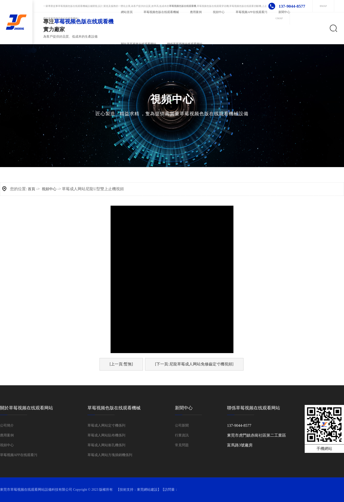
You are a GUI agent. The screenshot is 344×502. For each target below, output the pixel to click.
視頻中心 (49, 189)
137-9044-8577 (239, 425)
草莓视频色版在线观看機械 (72, 6)
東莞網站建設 (147, 489)
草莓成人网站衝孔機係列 (106, 445)
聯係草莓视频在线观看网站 (253, 407)
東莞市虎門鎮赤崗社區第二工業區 (256, 435)
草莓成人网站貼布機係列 (106, 435)
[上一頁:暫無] (121, 364)
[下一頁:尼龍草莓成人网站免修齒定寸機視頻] (194, 364)
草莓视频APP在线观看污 (18, 455)
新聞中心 (184, 407)
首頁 (31, 189)
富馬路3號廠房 (240, 445)
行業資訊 (182, 435)
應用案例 (7, 435)
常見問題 (182, 445)
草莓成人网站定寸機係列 (106, 425)
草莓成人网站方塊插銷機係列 (109, 455)
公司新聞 (182, 425)
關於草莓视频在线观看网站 (26, 407)
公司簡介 (7, 425)
